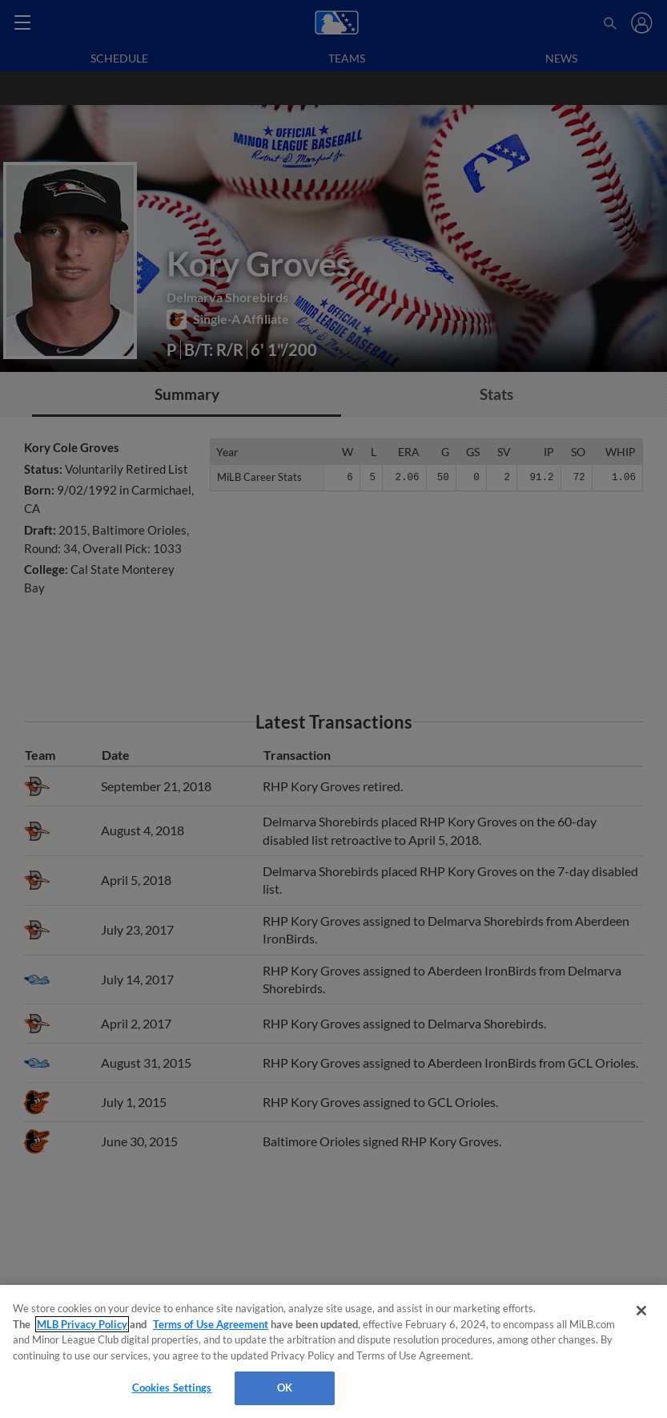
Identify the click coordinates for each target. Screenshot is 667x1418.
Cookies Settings (172, 1387)
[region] (333, 1351)
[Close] (641, 1310)
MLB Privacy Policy (82, 1324)
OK (284, 1387)
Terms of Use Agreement (210, 1324)
